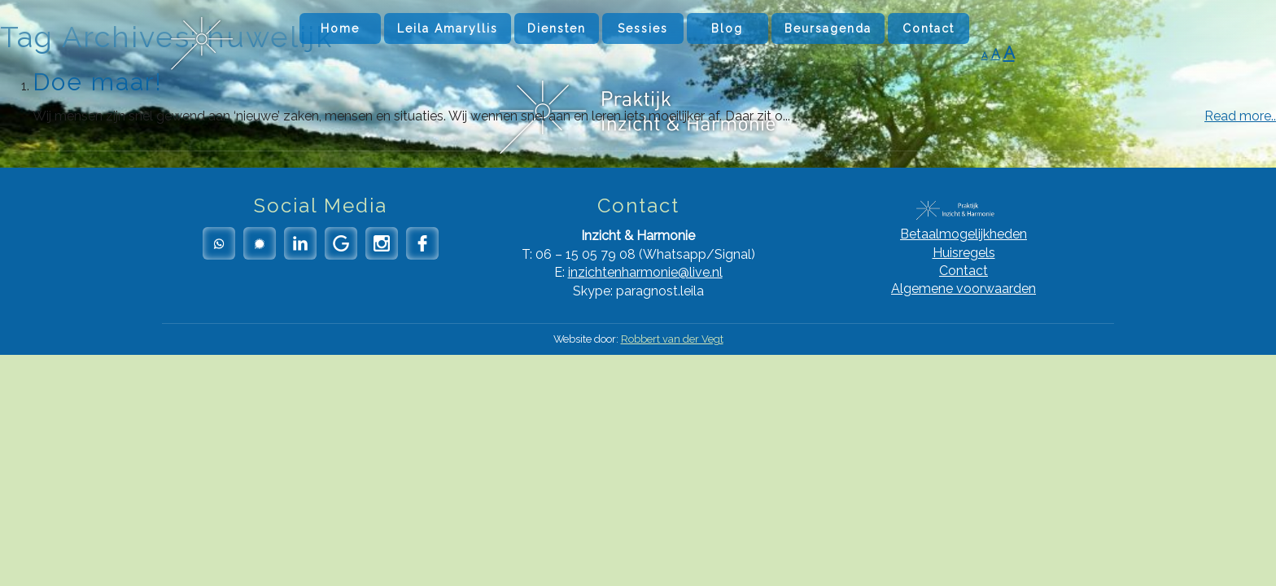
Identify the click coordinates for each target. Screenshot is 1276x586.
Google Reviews (341, 243)
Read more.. (1240, 116)
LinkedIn (300, 243)
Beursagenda (828, 28)
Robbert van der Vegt (672, 339)
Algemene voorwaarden (963, 288)
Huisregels (964, 252)
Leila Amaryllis (447, 28)
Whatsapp (219, 243)
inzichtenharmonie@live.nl (645, 272)
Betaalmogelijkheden (963, 234)
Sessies (643, 28)
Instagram (381, 243)
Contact (928, 28)
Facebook (422, 243)
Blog (727, 28)
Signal (259, 243)
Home (340, 28)
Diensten (556, 28)
